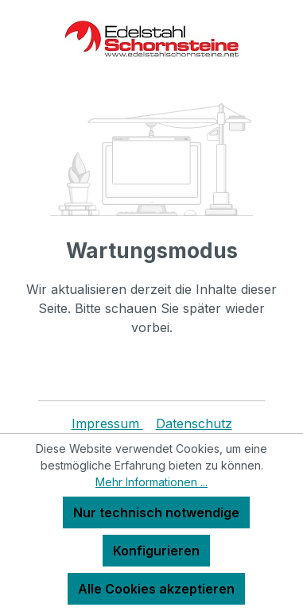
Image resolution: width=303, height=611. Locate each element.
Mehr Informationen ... (151, 482)
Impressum (107, 423)
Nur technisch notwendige (156, 512)
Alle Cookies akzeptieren (156, 589)
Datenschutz (194, 423)
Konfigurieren (156, 551)
